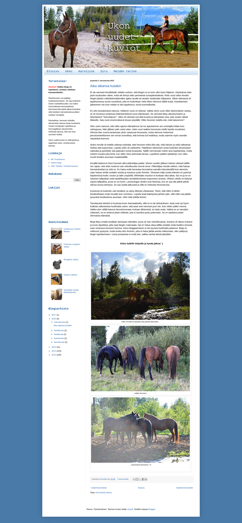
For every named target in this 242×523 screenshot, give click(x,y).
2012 (54, 355)
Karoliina (86, 71)
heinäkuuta (59, 330)
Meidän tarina (125, 71)
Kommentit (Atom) (104, 492)
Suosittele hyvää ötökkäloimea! (71, 291)
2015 (54, 319)
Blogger (151, 509)
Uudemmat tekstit (98, 488)
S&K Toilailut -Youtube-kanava (64, 166)
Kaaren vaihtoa (70, 275)
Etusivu (53, 71)
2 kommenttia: (123, 479)
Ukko (68, 71)
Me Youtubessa (58, 159)
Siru (104, 71)
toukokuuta (59, 338)
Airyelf (130, 509)
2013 (54, 351)
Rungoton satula (71, 259)
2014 (54, 347)
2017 (54, 315)
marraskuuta (60, 322)
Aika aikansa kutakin (105, 86)
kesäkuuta (59, 334)
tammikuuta (59, 342)
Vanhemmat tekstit (184, 488)
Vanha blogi (56, 163)
